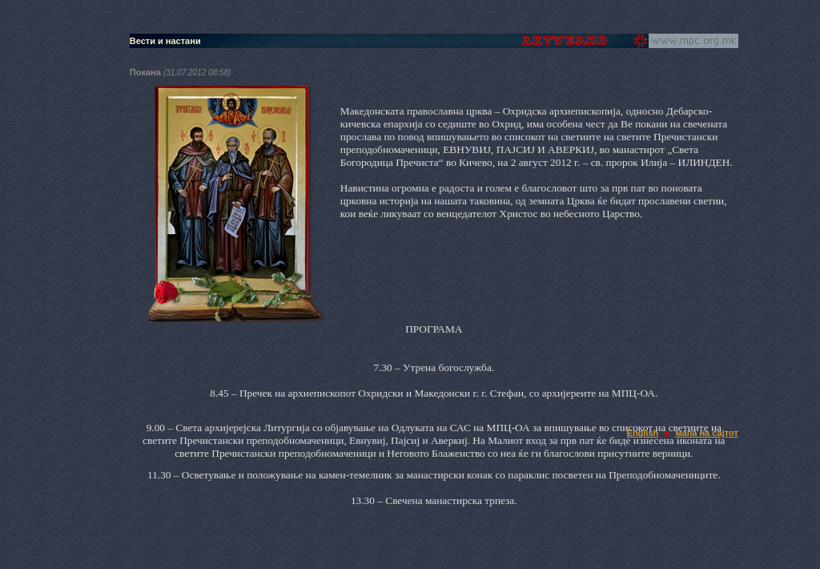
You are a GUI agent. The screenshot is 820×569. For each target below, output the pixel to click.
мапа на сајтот (707, 433)
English (643, 433)
